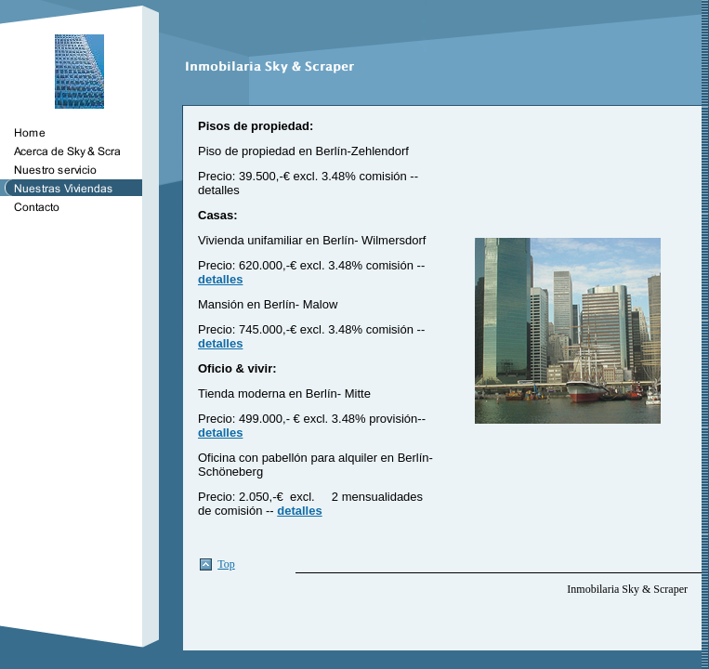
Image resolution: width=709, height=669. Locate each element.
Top (226, 564)
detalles (220, 279)
